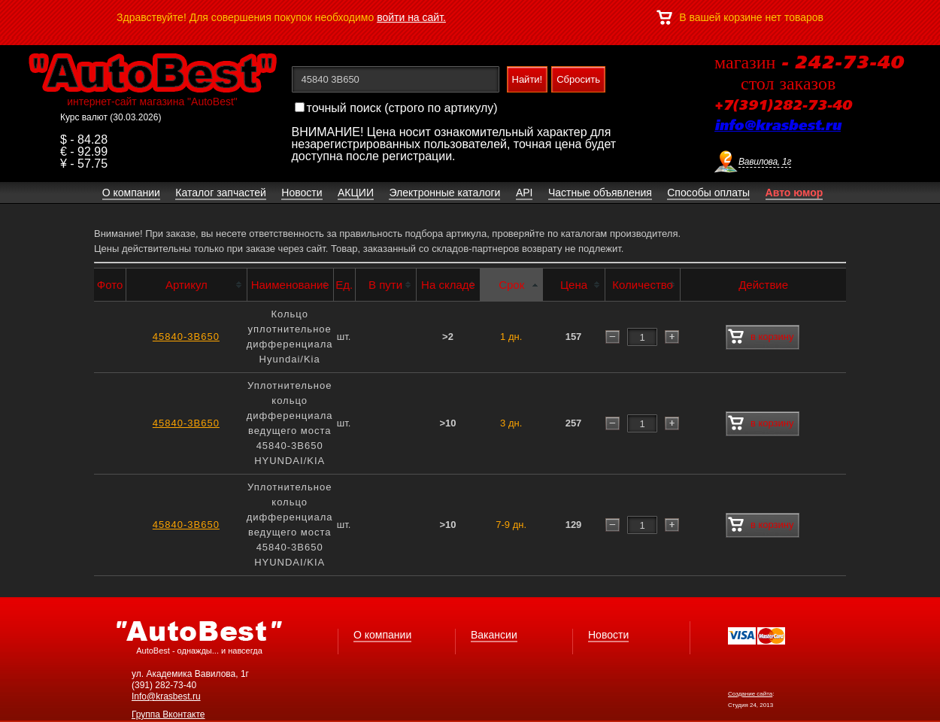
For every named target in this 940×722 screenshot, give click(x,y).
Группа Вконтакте (168, 714)
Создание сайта (750, 693)
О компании (382, 635)
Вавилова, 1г (764, 161)
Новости (608, 635)
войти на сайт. (411, 17)
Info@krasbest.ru (166, 696)
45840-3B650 (186, 336)
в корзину (760, 337)
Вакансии (494, 635)
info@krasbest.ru (777, 126)
